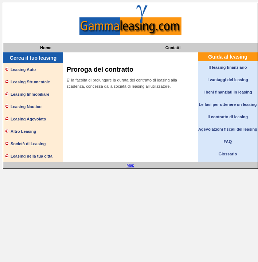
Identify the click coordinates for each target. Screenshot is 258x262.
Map (130, 165)
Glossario (228, 154)
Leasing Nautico (26, 106)
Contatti (173, 47)
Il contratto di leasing (228, 117)
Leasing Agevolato (28, 119)
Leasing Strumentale (30, 82)
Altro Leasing (23, 131)
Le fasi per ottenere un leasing (228, 104)
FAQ (228, 141)
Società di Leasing (28, 144)
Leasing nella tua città (31, 156)
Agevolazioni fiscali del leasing (227, 129)
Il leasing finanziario (227, 67)
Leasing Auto (23, 69)
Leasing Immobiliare (30, 94)
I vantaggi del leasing (227, 80)
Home (45, 47)
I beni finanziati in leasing (227, 92)
